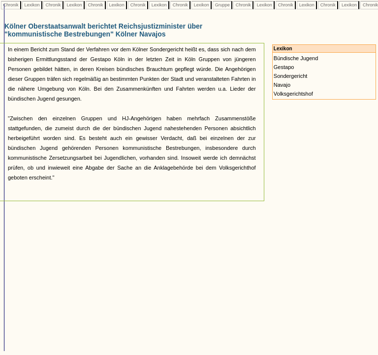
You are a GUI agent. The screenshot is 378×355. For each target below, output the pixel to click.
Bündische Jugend (296, 58)
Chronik (11, 4)
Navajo (282, 85)
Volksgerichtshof (293, 94)
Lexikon (32, 4)
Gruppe (222, 4)
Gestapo (284, 67)
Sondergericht (291, 76)
